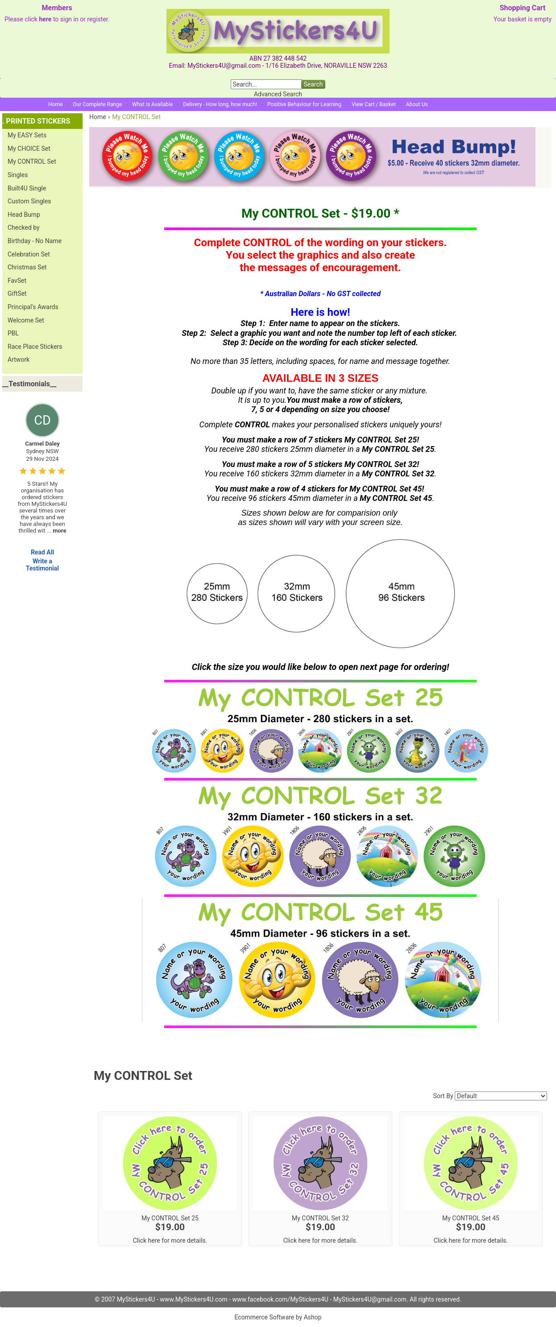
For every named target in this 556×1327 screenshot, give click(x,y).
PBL (13, 333)
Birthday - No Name (35, 240)
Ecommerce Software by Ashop (277, 1317)
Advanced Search (278, 94)
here (45, 19)
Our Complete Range (97, 104)
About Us (417, 104)
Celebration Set (29, 254)
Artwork (18, 359)
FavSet (17, 280)
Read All (42, 552)
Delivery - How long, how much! (220, 104)
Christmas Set (27, 267)
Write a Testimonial (42, 565)
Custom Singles (29, 201)
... (56, 530)
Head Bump (24, 214)
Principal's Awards (33, 306)
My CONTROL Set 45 (470, 1218)
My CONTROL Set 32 (320, 1218)
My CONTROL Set (32, 161)
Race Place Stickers (35, 346)
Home (55, 104)
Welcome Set (26, 320)
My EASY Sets (27, 135)
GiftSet (17, 293)
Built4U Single (27, 188)
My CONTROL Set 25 (170, 1218)
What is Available (152, 104)
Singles (18, 174)
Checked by (24, 227)
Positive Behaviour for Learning (304, 104)
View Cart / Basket (374, 104)
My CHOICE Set (29, 148)
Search (313, 84)
